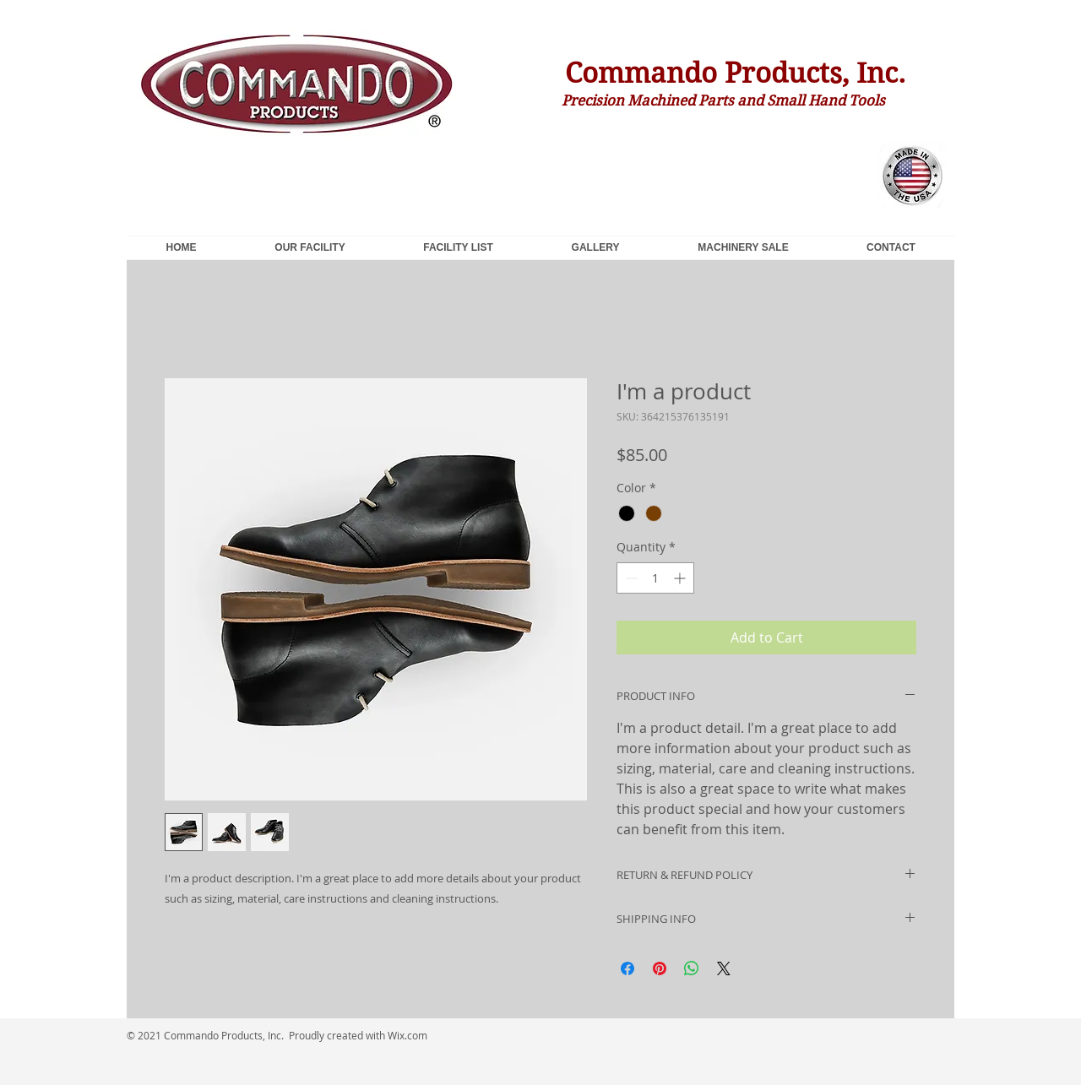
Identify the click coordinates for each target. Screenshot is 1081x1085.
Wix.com (407, 1035)
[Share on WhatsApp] (692, 968)
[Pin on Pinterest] (659, 968)
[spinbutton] (655, 578)
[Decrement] (629, 578)
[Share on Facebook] (627, 968)
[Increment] (681, 578)
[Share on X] (724, 968)
